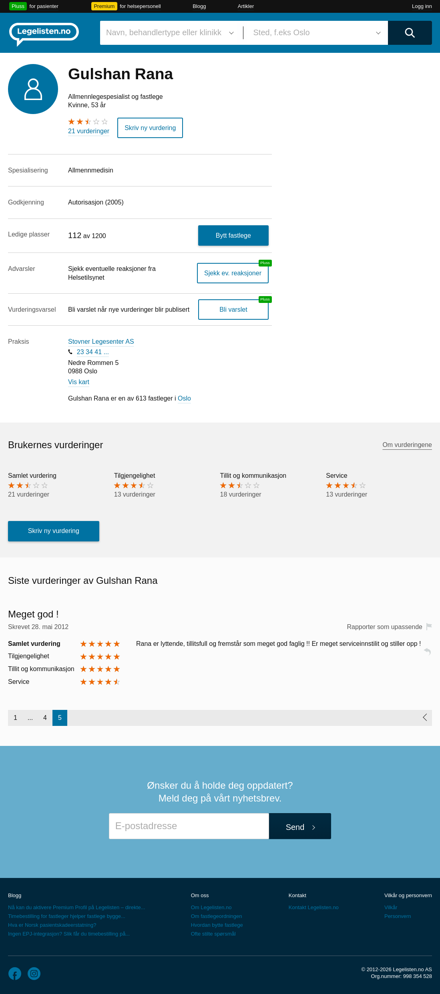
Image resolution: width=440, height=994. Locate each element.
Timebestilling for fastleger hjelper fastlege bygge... (66, 916)
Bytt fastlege (233, 235)
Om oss (200, 895)
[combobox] (168, 33)
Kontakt (297, 895)
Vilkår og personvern (408, 895)
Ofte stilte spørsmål (213, 934)
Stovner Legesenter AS (101, 341)
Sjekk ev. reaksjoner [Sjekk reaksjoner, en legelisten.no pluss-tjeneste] (232, 273)
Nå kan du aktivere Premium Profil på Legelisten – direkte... (76, 907)
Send (295, 826)
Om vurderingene (407, 444)
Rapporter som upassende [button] (384, 626)
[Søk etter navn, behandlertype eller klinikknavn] (168, 33)
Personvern (397, 916)
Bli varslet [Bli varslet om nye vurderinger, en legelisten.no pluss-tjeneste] (233, 309)
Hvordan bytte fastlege (217, 925)
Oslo (184, 398)
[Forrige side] (424, 718)
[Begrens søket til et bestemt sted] (315, 33)
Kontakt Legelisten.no (314, 907)
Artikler (246, 6)
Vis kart (78, 382)
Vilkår (390, 907)
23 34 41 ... (93, 352)
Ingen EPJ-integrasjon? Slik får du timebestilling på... (69, 934)
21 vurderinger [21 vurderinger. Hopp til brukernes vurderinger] (88, 131)
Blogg (199, 6)
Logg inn (422, 6)
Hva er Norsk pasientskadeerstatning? (52, 925)
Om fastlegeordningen (216, 916)
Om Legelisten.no (211, 907)
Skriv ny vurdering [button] (150, 127)
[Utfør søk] (410, 33)
